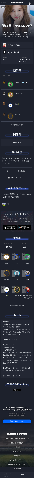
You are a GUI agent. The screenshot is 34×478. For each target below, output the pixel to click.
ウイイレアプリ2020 (14, 45)
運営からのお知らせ (17, 443)
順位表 (17, 70)
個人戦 (13, 52)
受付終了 (23, 474)
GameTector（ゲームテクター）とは (17, 438)
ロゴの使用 (17, 468)
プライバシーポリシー (17, 460)
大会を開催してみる (17, 421)
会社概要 (17, 447)
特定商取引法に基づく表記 (17, 464)
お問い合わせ (17, 451)
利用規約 (17, 456)
